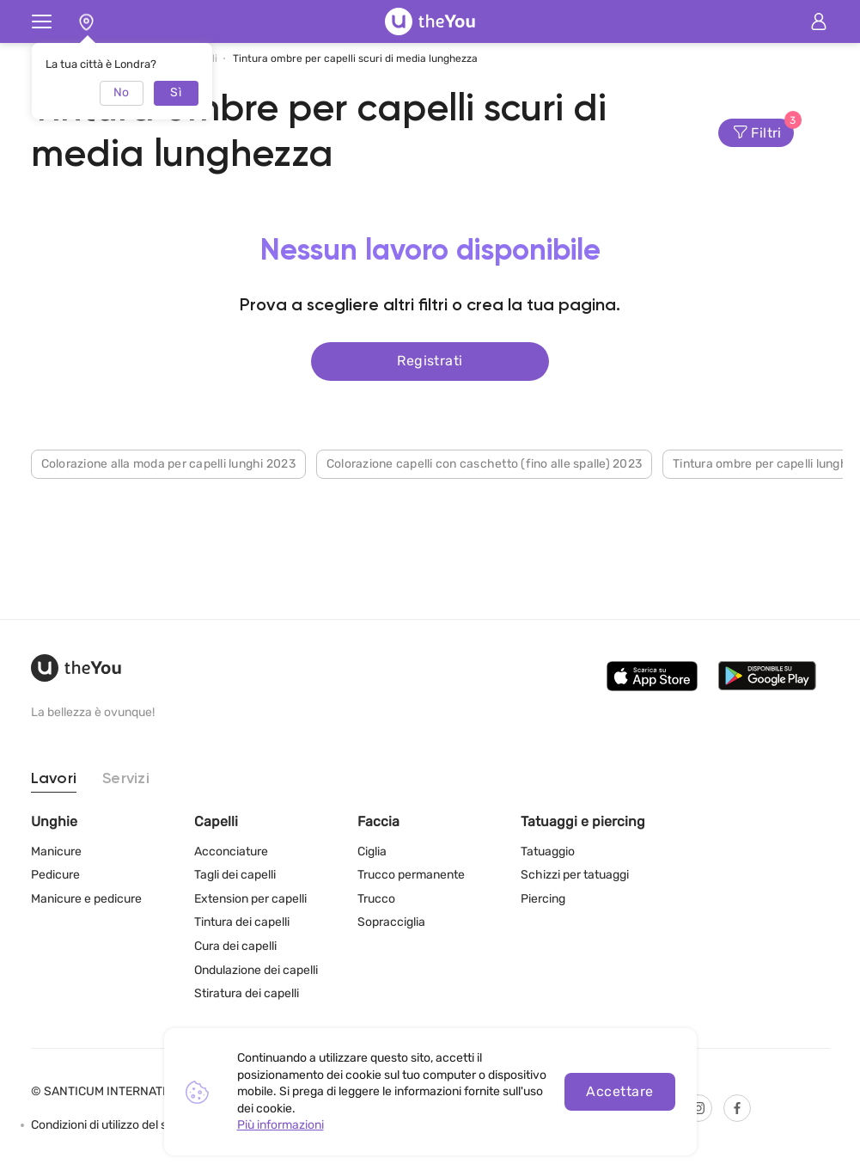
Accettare (619, 1091)
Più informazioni (280, 1125)
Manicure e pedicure (86, 898)
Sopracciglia (391, 922)
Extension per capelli (250, 898)
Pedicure (55, 874)
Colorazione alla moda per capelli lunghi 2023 (168, 460)
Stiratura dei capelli (246, 993)
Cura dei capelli (235, 946)
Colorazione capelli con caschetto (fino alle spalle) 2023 (484, 460)
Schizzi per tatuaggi (575, 874)
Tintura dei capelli (242, 922)
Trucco (376, 898)
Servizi (125, 779)
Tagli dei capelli (235, 874)
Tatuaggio (548, 851)
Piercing (543, 898)
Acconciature (231, 851)
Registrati (430, 359)
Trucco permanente (411, 874)
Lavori (54, 779)
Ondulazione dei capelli (256, 970)
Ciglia (372, 851)
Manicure (56, 851)
